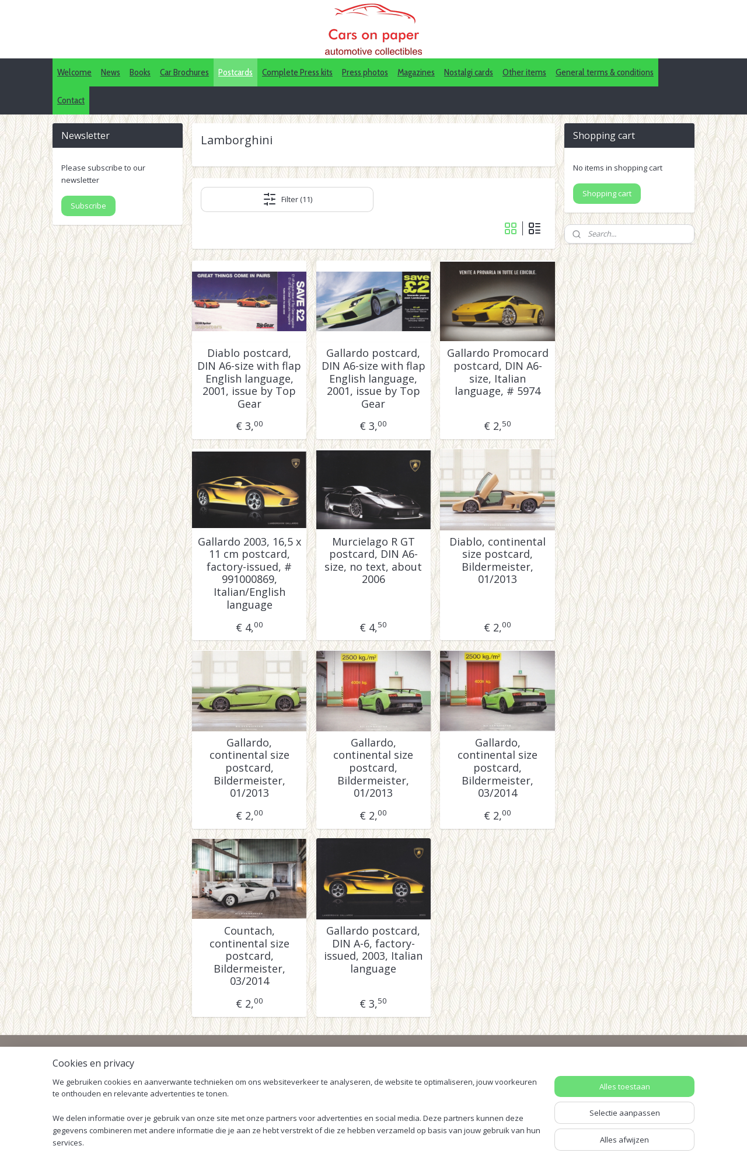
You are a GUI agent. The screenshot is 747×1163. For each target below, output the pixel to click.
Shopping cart (606, 193)
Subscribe (88, 205)
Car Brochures (184, 72)
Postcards (235, 72)
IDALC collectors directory (363, 1082)
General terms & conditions (605, 72)
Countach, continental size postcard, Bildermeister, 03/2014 (249, 956)
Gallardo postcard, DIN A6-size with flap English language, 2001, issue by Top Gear (373, 378)
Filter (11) (287, 199)
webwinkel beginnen (438, 1141)
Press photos (365, 72)
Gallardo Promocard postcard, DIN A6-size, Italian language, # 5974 (498, 372)
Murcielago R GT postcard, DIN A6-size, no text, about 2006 (373, 561)
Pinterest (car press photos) (366, 1095)
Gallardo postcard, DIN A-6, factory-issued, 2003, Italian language (373, 950)
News (110, 72)
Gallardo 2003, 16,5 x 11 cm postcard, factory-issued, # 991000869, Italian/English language (249, 574)
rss (393, 1141)
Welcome (74, 72)
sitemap (369, 1141)
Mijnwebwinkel (540, 1141)
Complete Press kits (297, 72)
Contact (71, 100)
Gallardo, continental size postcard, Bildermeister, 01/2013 (249, 768)
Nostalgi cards (468, 72)
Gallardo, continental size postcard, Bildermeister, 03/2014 (497, 768)
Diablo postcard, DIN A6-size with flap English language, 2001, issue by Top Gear (249, 378)
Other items (524, 72)
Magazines (416, 72)
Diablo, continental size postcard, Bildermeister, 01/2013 (497, 561)
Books (140, 72)
